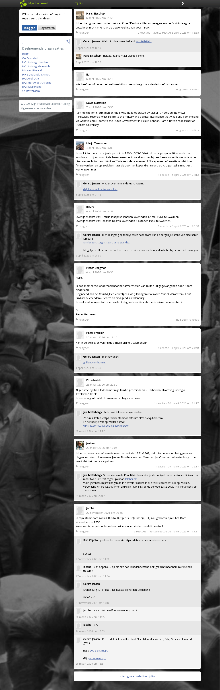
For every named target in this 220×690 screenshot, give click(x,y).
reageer (82, 32)
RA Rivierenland (32, 86)
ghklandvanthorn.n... (94, 362)
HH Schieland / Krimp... (36, 74)
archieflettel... (144, 41)
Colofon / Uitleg (60, 103)
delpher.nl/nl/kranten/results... (100, 189)
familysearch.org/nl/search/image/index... (107, 242)
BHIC (25, 54)
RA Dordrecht (30, 78)
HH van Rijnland (32, 70)
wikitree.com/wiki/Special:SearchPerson (106, 425)
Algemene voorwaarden (36, 108)
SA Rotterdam (31, 91)
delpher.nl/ (130, 479)
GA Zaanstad (30, 58)
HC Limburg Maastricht (36, 66)
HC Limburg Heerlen (35, 62)
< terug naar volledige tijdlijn (137, 676)
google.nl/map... (99, 650)
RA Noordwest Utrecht (36, 82)
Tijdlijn (79, 3)
